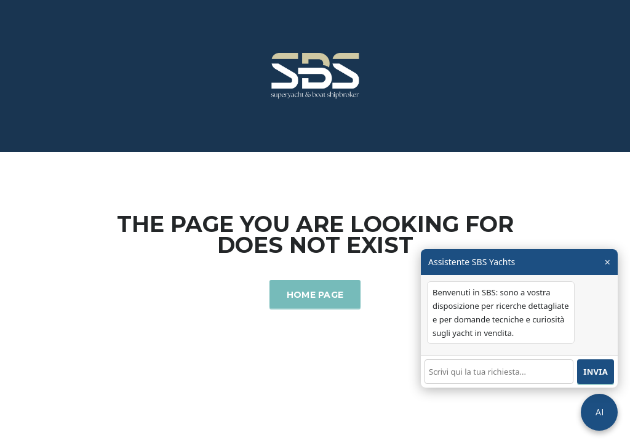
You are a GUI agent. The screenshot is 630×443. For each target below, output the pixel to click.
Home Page (315, 294)
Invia (595, 371)
